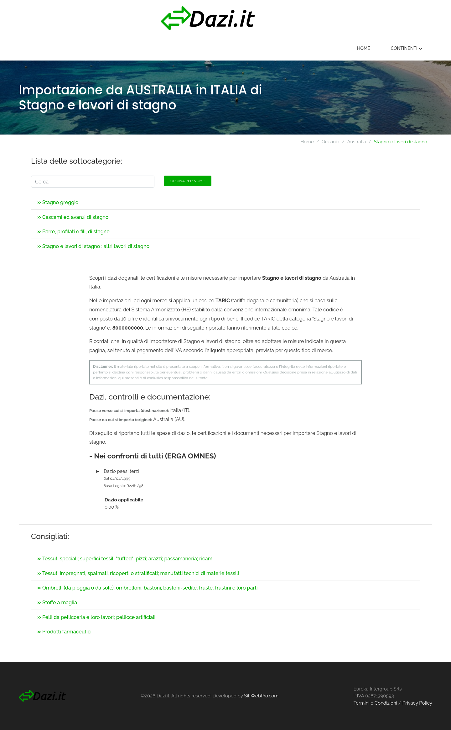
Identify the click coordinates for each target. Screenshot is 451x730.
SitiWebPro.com (261, 696)
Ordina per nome (187, 181)
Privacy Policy (417, 703)
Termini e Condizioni (375, 703)
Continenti (406, 48)
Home (363, 48)
